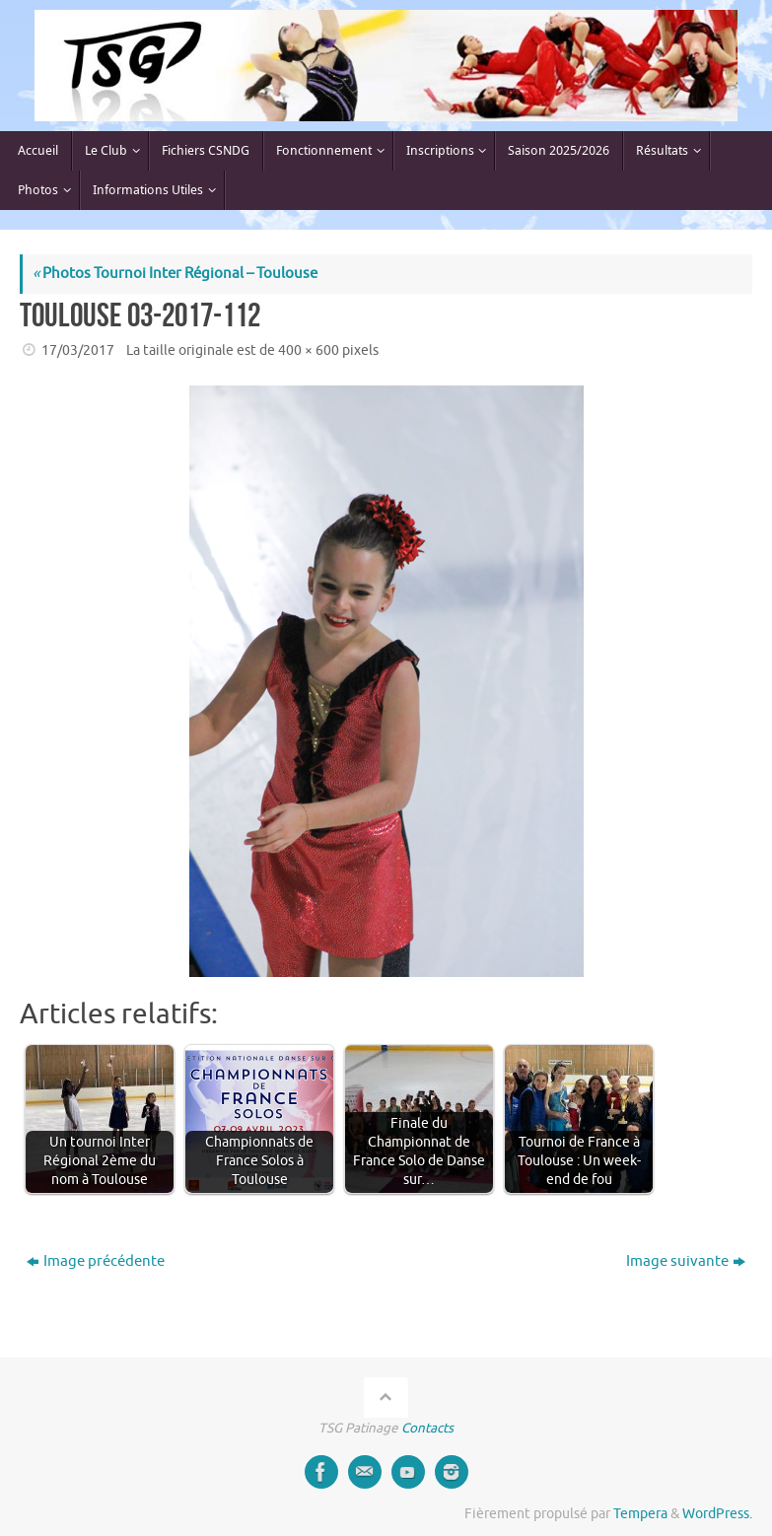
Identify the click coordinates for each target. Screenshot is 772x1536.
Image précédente (96, 1261)
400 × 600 (308, 350)
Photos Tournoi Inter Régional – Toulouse (175, 273)
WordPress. (717, 1513)
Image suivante (685, 1261)
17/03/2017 (77, 350)
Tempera (640, 1513)
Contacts (427, 1428)
